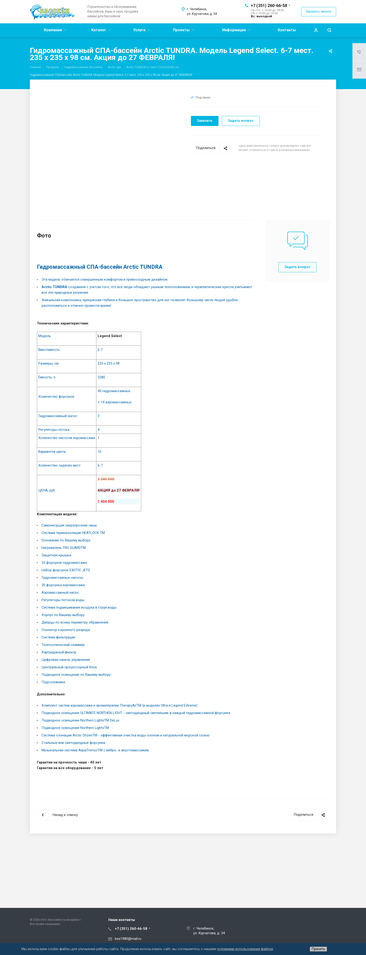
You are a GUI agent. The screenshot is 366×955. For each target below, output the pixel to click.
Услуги (141, 30)
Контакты (287, 30)
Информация (236, 30)
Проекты (183, 30)
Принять (318, 949)
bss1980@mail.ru (128, 939)
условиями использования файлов (245, 949)
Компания (55, 30)
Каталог (101, 30)
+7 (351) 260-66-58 (269, 5)
